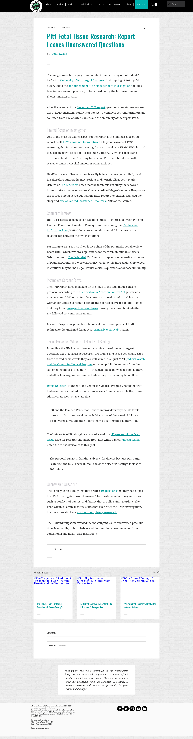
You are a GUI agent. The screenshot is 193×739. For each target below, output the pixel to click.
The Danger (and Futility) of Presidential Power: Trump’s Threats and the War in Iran (50, 605)
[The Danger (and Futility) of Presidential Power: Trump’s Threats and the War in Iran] (53, 588)
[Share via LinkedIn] (61, 549)
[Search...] (175, 4)
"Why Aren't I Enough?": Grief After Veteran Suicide (140, 605)
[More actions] (144, 27)
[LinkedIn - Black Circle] (144, 708)
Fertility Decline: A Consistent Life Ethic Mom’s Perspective (96, 605)
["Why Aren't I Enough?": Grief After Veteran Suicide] (140, 588)
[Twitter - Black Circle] (126, 708)
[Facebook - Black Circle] (120, 708)
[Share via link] (68, 549)
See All (156, 572)
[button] (48, 4)
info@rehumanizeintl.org (40, 728)
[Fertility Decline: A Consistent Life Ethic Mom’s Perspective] (96, 588)
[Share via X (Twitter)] (54, 549)
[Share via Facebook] (48, 549)
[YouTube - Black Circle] (138, 708)
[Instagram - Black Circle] (132, 708)
